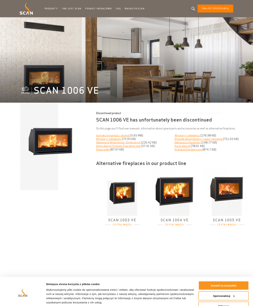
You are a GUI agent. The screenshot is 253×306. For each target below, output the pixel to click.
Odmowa (223, 293)
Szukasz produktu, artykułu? (191, 9)
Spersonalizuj (224, 282)
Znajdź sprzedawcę (214, 9)
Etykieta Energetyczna (188, 150)
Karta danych (182, 146)
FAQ (119, 9)
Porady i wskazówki (100, 9)
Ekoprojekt (103, 150)
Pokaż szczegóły (56, 299)
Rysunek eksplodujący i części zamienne (199, 139)
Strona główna (28, 21)
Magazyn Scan (135, 9)
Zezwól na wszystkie (223, 272)
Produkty (52, 9)
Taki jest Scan (72, 9)
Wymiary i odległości (187, 136)
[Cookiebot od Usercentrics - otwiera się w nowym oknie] (22, 299)
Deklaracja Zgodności (188, 143)
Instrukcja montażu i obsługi (113, 136)
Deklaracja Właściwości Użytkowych (118, 143)
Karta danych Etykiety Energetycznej (118, 146)
